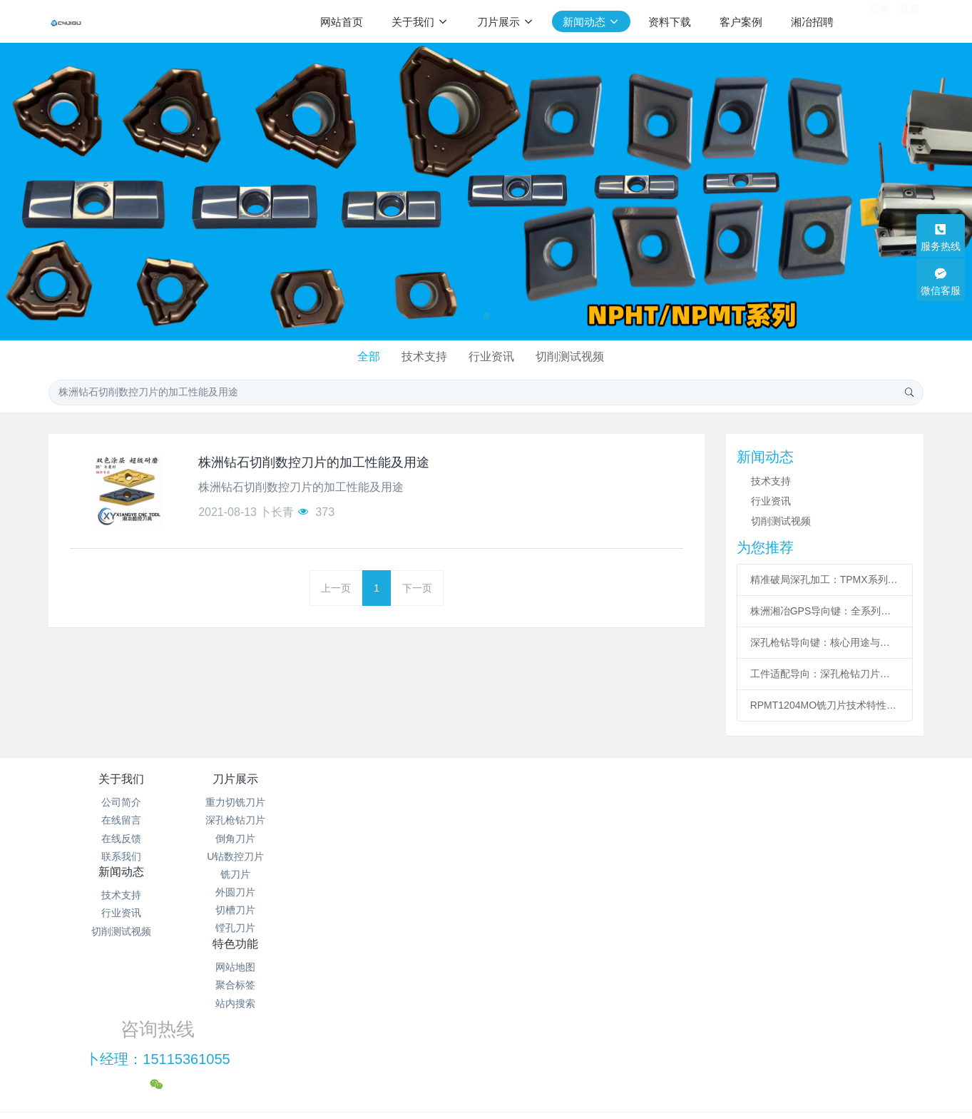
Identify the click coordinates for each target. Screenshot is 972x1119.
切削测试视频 (574, 356)
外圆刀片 (267, 892)
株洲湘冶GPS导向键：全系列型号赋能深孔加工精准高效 (825, 611)
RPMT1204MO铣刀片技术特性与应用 (825, 705)
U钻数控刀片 (267, 856)
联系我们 (121, 856)
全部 (364, 356)
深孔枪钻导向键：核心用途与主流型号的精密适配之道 (825, 642)
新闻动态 (413, 779)
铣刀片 (267, 874)
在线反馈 (121, 838)
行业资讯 (493, 356)
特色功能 (559, 779)
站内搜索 (559, 838)
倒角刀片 (267, 838)
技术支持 (423, 356)
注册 (910, 20)
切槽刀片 (267, 910)
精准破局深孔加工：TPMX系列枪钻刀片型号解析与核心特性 (825, 579)
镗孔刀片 (267, 927)
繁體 (486, 1084)
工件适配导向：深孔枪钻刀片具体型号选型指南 (825, 673)
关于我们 (121, 779)
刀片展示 (267, 779)
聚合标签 (559, 820)
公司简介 (121, 802)
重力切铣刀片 (267, 802)
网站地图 (559, 802)
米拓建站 (500, 1058)
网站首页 (341, 22)
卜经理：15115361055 (741, 818)
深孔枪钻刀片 (267, 820)
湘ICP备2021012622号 (486, 1022)
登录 (879, 20)
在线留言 (121, 820)
